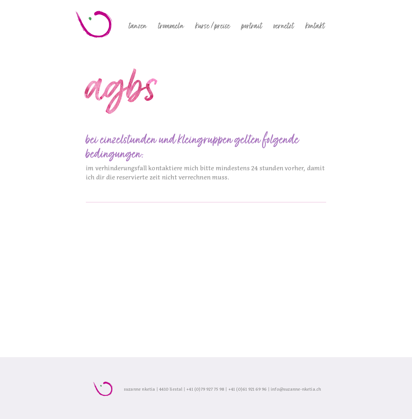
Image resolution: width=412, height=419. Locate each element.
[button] (138, 26)
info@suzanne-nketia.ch (296, 389)
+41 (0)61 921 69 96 (247, 389)
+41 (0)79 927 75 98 (205, 389)
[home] (94, 23)
